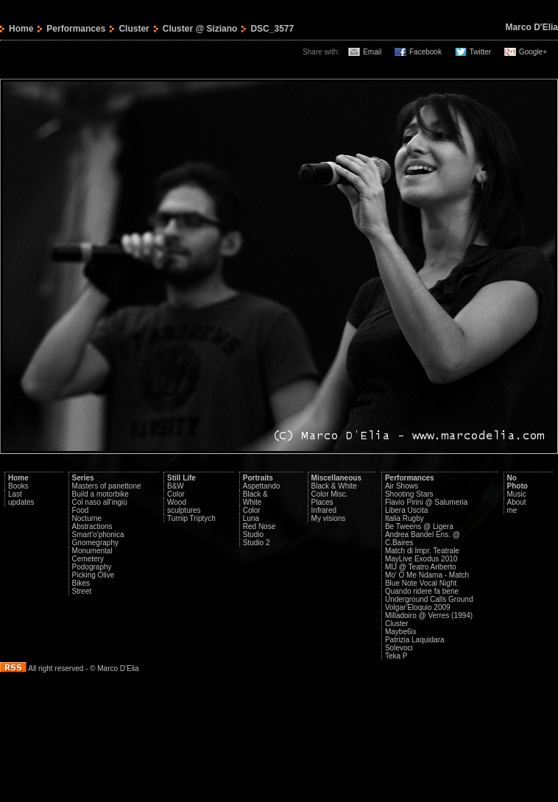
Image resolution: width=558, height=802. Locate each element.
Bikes (81, 583)
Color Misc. (329, 494)
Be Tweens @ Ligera (419, 526)
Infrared (323, 510)
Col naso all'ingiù (99, 502)
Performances (75, 29)
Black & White (255, 498)
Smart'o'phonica (98, 534)
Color (176, 494)
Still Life (181, 478)
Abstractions (92, 526)
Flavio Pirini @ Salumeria (426, 502)
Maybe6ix (401, 632)
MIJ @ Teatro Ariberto (420, 567)
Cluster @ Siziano (200, 29)
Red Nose (259, 526)
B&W (175, 486)
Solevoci (399, 648)
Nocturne (87, 518)
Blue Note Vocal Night (420, 583)
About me (516, 506)
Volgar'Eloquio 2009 (418, 607)
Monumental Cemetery (92, 555)
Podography (92, 567)
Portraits (258, 478)
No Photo (517, 482)
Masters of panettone (106, 486)
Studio (253, 534)
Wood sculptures (184, 506)
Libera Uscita (406, 510)
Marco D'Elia (531, 27)
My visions (328, 518)
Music (516, 494)
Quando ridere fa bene (422, 591)
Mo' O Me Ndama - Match (427, 575)
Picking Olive (93, 575)
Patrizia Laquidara (415, 640)
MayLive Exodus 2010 (421, 559)
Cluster (134, 29)
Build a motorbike (100, 494)
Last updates (21, 498)
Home (21, 29)
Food (80, 510)
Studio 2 (256, 543)
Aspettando (261, 486)
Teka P (396, 656)
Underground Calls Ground (429, 599)
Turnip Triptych (191, 518)
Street (82, 591)
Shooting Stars (409, 494)
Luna (251, 518)
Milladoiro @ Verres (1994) (429, 615)
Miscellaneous (336, 478)
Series (83, 478)
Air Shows (401, 486)
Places (322, 502)
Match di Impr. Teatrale (422, 551)
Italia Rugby (404, 518)
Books (18, 486)
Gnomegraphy (95, 543)
